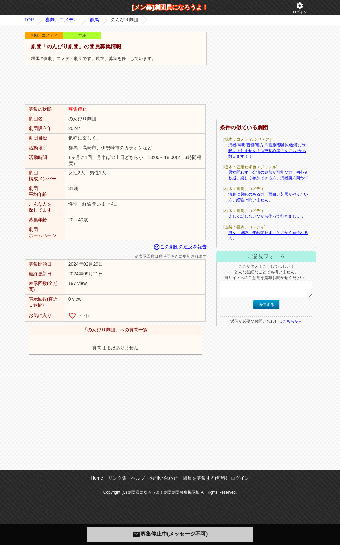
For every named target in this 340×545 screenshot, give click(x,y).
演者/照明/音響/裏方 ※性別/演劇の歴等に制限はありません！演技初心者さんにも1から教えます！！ (267, 151)
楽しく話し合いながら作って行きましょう (266, 216)
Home (97, 478)
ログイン (300, 8)
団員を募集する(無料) (205, 478)
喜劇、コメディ (61, 19)
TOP (29, 19)
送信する (266, 304)
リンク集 (117, 478)
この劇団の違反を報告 (180, 246)
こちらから (292, 321)
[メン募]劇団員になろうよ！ (170, 7)
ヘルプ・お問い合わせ (154, 478)
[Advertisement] (115, 85)
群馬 (94, 19)
